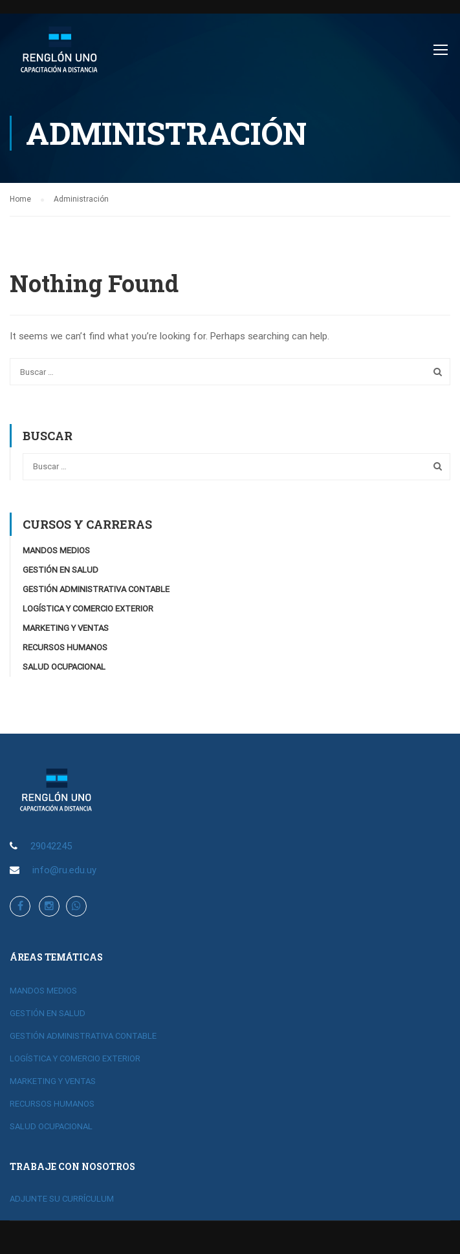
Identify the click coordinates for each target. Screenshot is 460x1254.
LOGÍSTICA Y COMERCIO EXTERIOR (88, 610)
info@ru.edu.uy (64, 871)
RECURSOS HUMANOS (65, 649)
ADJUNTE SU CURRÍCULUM (62, 1199)
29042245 (51, 847)
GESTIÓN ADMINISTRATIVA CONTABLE (96, 590)
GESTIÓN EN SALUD (60, 571)
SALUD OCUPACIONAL (64, 668)
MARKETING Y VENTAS (66, 629)
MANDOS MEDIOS (56, 552)
